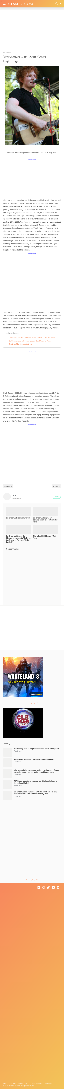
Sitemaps (48, 1083)
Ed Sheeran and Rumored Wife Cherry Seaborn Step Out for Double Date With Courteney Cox (36, 793)
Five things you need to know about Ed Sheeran (34, 759)
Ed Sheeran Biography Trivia (18, 518)
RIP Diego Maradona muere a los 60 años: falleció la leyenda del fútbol (35, 782)
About (5, 1083)
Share (56, 486)
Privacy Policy (23, 1083)
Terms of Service (37, 1083)
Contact (13, 1083)
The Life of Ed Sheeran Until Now (21, 344)
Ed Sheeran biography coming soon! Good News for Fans (30, 341)
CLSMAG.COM (20, 3)
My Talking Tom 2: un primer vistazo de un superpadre (36, 749)
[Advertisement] (32, 29)
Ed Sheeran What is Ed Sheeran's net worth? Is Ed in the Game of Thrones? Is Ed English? (33, 338)
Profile (56, 497)
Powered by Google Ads (32, 703)
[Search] (56, 4)
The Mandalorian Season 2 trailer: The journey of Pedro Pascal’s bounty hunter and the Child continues (37, 771)
